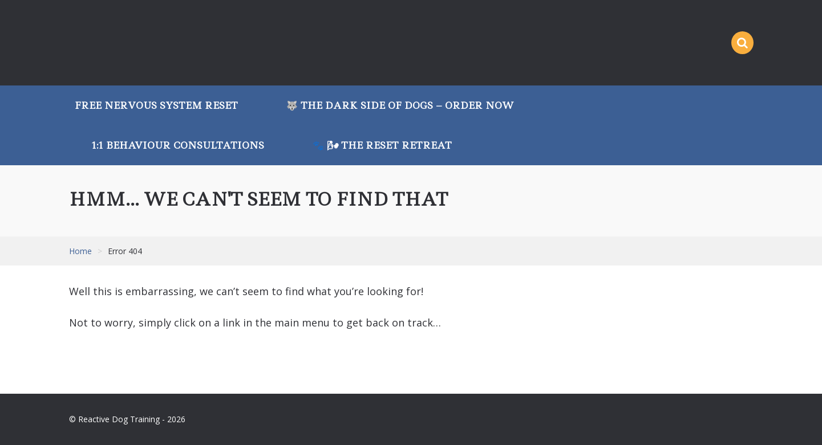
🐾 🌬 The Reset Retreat (382, 145)
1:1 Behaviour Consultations (178, 145)
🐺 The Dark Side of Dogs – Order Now (400, 105)
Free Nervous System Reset (156, 105)
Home (80, 251)
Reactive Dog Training (140, 42)
